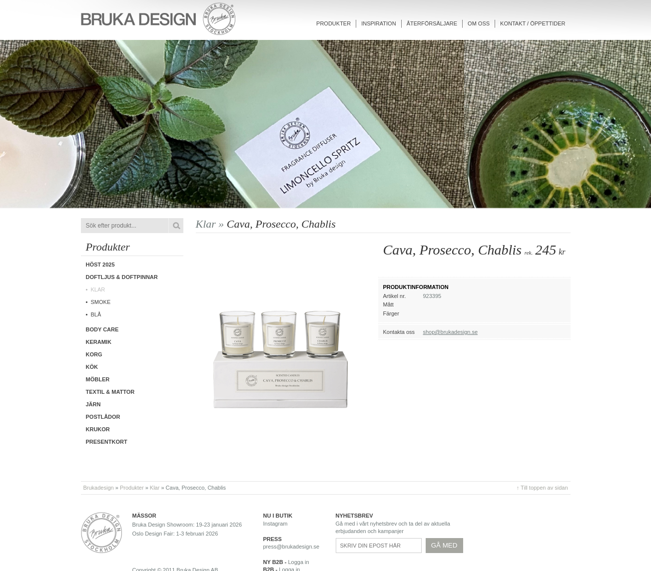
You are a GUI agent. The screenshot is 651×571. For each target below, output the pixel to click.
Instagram (275, 524)
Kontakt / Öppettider (532, 23)
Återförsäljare (432, 23)
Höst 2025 (100, 265)
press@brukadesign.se (291, 547)
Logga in (298, 562)
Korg (94, 354)
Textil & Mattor (110, 392)
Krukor (98, 429)
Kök (92, 367)
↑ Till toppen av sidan (542, 488)
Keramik (98, 342)
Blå (96, 314)
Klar (98, 289)
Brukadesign (98, 488)
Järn (93, 404)
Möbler (98, 379)
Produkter (333, 23)
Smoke (101, 302)
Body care (102, 329)
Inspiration (378, 23)
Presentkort (106, 442)
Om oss (479, 23)
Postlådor (103, 417)
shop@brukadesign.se (450, 332)
